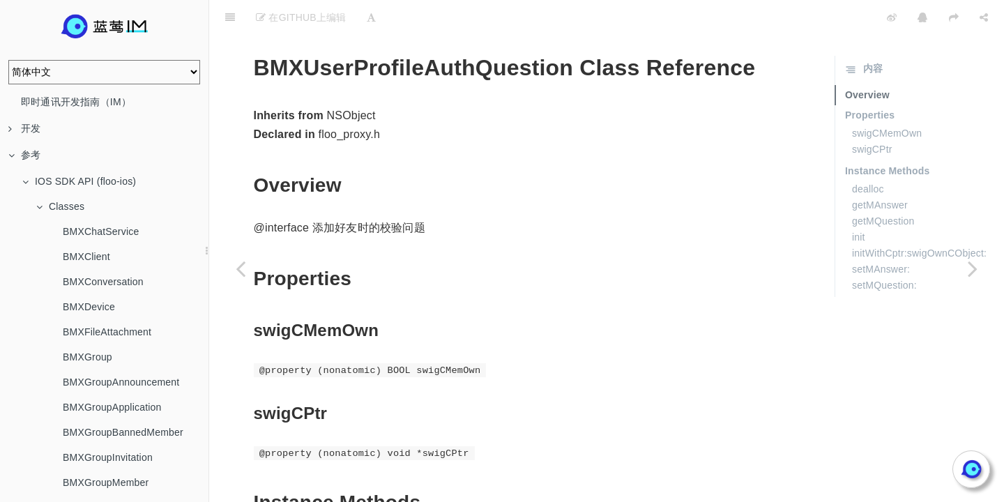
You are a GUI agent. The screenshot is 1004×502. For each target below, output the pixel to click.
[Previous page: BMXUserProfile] (240, 268)
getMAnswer (880, 170)
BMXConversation (103, 281)
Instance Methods (887, 136)
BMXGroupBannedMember (123, 432)
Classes (60, 206)
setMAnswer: (881, 234)
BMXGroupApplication (112, 407)
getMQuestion (883, 186)
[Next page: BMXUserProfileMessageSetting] (972, 268)
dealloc (868, 154)
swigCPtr (872, 114)
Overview (867, 60)
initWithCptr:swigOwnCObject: (919, 218)
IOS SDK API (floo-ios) (79, 181)
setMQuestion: (884, 250)
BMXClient (86, 256)
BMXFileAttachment (107, 331)
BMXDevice (89, 306)
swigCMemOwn (887, 98)
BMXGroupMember (106, 482)
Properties (870, 80)
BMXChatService (101, 231)
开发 (24, 128)
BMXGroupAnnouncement (121, 382)
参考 (24, 154)
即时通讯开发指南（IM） (76, 101)
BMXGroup (87, 357)
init (858, 202)
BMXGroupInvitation (108, 457)
